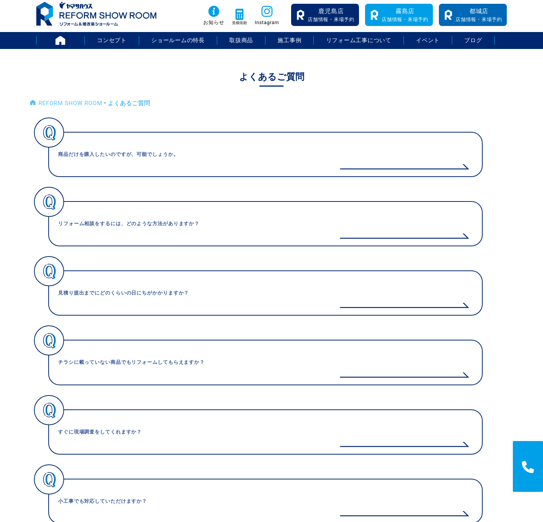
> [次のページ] (317, 298)
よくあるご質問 (387, 404)
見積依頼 (235, 27)
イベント (428, 45)
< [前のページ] (226, 298)
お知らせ (203, 27)
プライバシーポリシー (493, 378)
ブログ (474, 45)
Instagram (268, 27)
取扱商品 (241, 45)
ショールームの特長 (177, 45)
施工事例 (289, 45)
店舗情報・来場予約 (331, 19)
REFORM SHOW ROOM (69, 107)
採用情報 (475, 366)
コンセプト (111, 45)
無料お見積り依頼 (390, 416)
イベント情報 (384, 366)
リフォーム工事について (359, 45)
